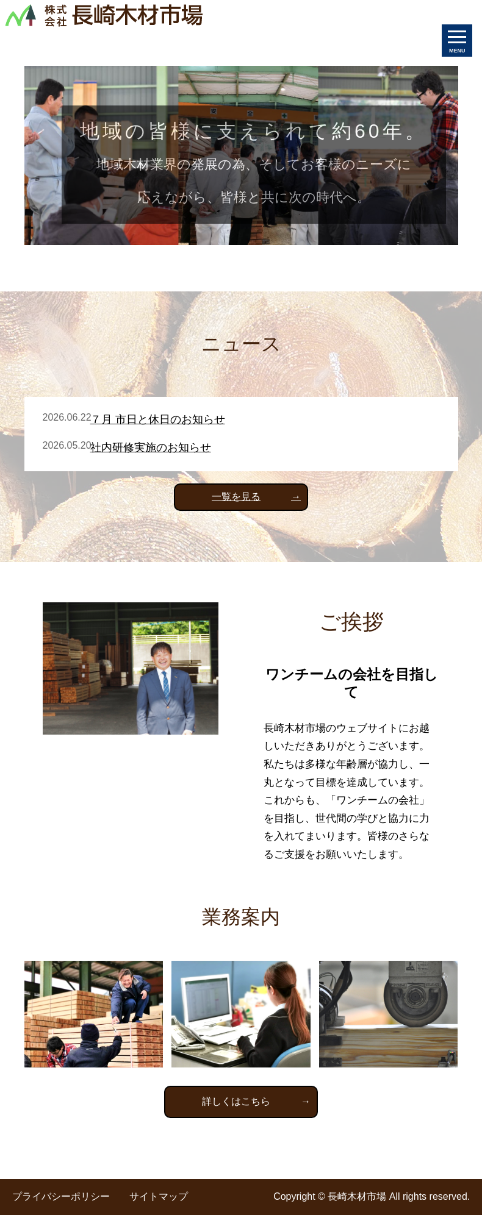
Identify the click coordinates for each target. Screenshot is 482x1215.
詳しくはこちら (236, 1101)
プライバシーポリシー (61, 1196)
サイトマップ (158, 1196)
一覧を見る (236, 496)
